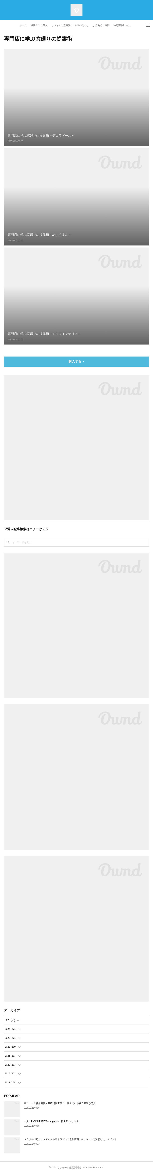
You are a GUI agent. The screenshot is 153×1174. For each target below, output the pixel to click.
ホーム (23, 25)
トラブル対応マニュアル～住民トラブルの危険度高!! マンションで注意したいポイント (70, 1139)
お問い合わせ (82, 25)
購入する (75, 361)
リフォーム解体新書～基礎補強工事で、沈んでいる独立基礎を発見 (60, 1103)
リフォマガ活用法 (61, 25)
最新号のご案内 (39, 25)
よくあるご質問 (101, 25)
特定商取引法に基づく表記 (124, 25)
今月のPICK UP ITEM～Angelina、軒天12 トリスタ (51, 1121)
